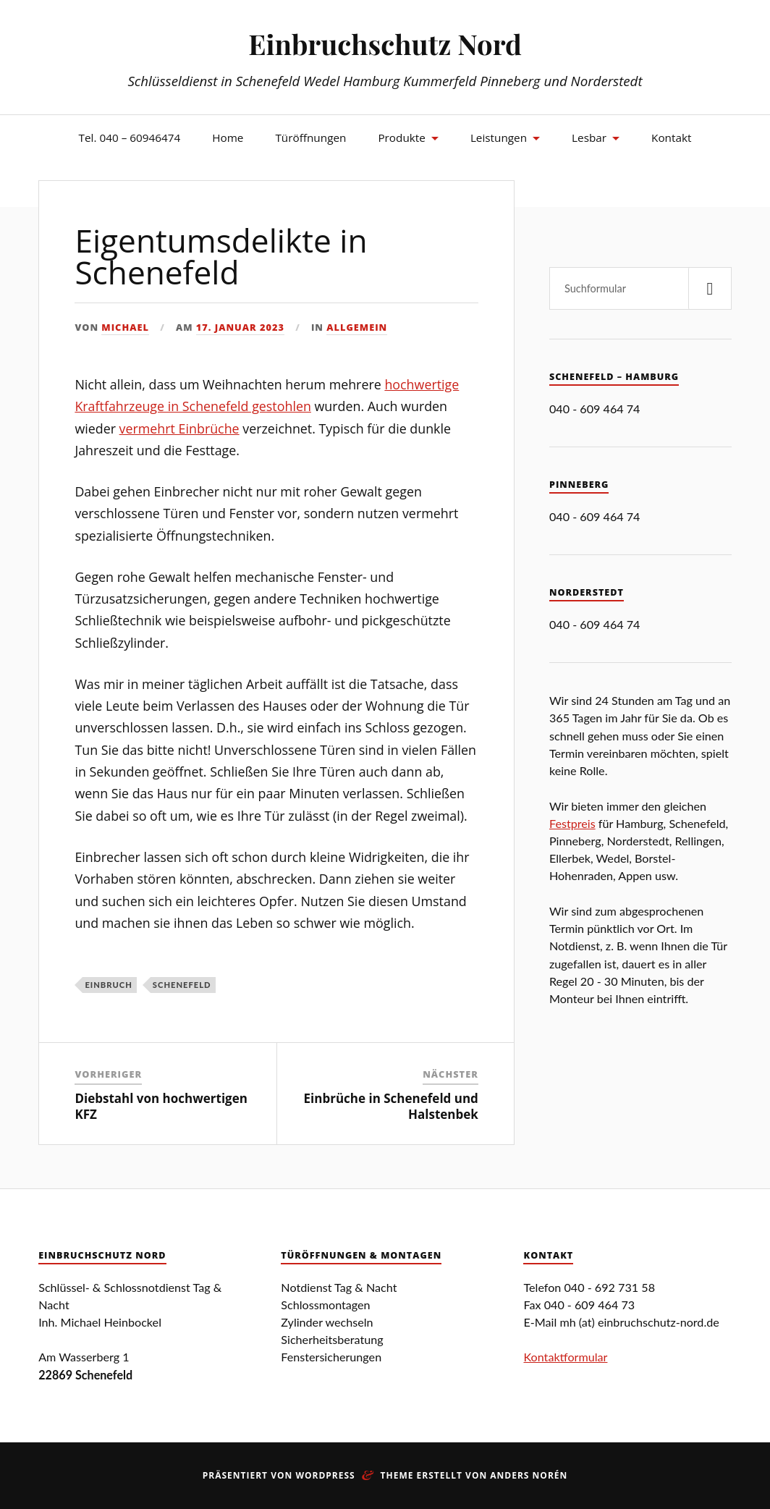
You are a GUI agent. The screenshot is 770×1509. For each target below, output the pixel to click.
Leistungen (498, 137)
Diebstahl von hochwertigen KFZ (161, 1106)
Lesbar (589, 137)
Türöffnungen (310, 137)
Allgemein (356, 327)
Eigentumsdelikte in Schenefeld (221, 256)
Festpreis (572, 823)
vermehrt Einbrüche (179, 428)
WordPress (325, 1475)
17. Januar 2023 (240, 327)
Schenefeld (182, 984)
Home (227, 137)
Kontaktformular (565, 1357)
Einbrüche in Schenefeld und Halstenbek (391, 1106)
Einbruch (108, 984)
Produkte (401, 137)
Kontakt (671, 137)
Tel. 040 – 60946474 (130, 137)
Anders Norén (528, 1475)
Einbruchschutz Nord (385, 43)
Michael (124, 327)
